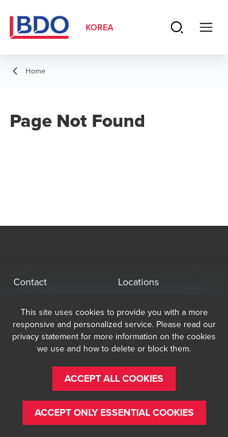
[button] (114, 379)
